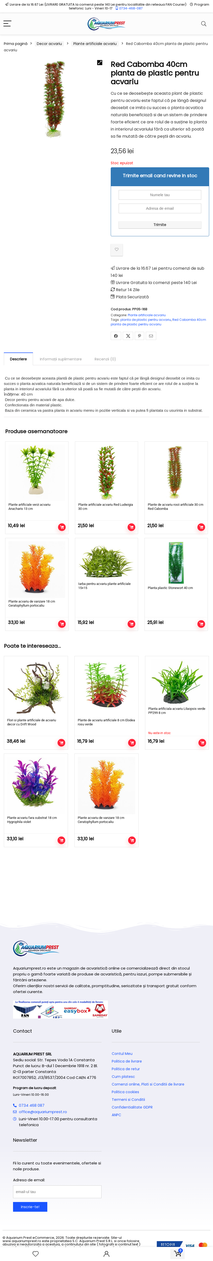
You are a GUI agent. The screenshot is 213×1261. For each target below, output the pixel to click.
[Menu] (7, 24)
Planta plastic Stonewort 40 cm (170, 588)
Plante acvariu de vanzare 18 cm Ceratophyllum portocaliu (31, 603)
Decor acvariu (49, 43)
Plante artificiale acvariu (95, 43)
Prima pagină (15, 43)
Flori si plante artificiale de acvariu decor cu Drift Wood (31, 722)
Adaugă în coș (61, 527)
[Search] (204, 24)
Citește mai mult (202, 742)
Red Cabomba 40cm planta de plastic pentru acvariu (158, 321)
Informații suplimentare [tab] (61, 359)
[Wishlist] (35, 1254)
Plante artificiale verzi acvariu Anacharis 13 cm (29, 507)
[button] (99, 62)
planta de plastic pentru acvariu (145, 319)
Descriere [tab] (18, 359)
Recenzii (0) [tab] (105, 359)
